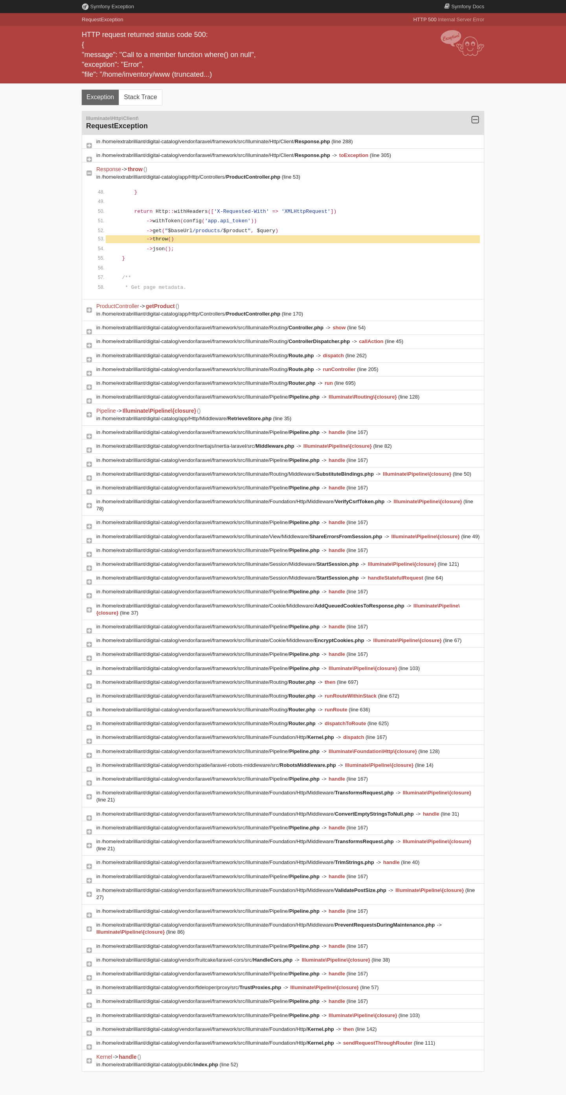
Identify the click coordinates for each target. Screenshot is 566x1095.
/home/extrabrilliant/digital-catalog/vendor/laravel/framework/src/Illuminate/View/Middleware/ (243, 536)
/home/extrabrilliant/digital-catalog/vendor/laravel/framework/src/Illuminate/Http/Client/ (217, 141)
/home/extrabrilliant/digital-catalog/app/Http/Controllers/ (192, 177)
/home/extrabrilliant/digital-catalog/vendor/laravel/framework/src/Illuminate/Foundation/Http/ (219, 737)
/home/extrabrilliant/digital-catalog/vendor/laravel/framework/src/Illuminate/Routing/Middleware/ (238, 474)
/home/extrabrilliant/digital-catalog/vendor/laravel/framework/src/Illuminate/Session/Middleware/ (231, 564)
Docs (464, 6)
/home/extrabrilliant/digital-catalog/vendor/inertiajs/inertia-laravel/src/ (199, 446)
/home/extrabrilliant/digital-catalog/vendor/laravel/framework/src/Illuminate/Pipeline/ (211, 397)
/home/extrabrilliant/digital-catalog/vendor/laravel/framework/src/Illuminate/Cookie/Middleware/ (254, 606)
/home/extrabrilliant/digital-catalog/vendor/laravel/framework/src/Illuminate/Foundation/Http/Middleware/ (244, 501)
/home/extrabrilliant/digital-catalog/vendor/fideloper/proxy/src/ (192, 987)
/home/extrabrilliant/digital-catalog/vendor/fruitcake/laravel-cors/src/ (198, 960)
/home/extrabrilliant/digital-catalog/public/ (161, 1064)
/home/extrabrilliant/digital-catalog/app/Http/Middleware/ (187, 418)
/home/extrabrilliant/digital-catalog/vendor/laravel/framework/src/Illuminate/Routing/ (213, 328)
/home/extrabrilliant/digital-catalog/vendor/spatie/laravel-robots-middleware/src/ (220, 765)
